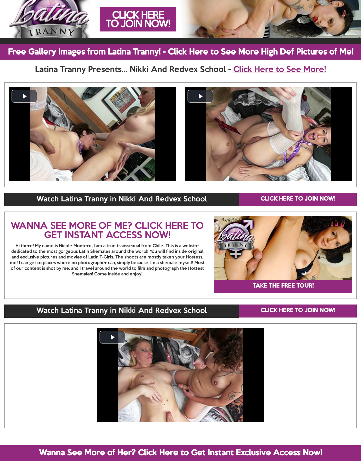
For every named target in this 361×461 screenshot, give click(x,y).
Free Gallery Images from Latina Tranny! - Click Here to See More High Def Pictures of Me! (180, 52)
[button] (24, 96)
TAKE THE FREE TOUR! (283, 286)
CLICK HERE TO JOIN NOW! (298, 199)
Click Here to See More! (279, 69)
